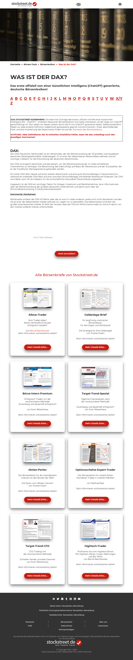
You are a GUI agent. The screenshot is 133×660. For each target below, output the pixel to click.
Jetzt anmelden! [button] (66, 253)
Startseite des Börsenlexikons (87, 129)
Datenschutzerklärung (37, 247)
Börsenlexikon (47, 64)
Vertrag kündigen (66, 629)
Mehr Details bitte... (37, 347)
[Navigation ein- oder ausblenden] (120, 4)
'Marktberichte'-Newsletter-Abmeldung (66, 615)
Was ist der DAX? (67, 64)
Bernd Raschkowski (39, 330)
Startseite (15, 64)
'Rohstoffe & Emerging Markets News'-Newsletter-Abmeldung (66, 610)
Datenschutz (66, 626)
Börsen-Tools (30, 64)
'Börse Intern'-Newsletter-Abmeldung (66, 606)
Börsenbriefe (66, 622)
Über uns (103, 622)
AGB (30, 626)
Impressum (103, 626)
